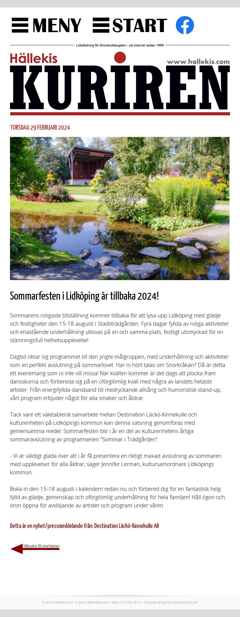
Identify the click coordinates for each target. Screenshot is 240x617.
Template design (155, 602)
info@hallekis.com (97, 602)
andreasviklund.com (184, 602)
